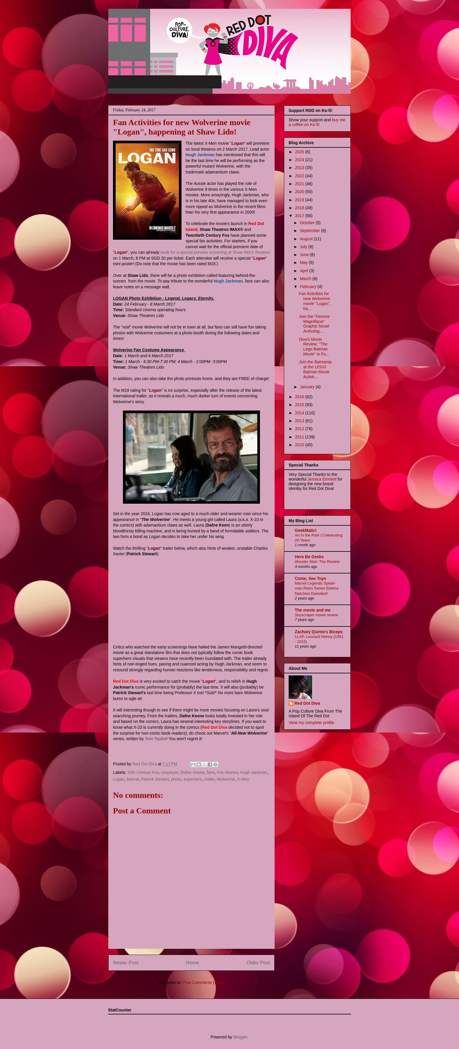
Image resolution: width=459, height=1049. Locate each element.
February (308, 286)
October (308, 222)
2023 (300, 167)
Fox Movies (227, 772)
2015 (300, 404)
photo (176, 779)
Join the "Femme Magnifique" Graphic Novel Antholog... (314, 323)
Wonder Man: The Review (317, 561)
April (304, 270)
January (308, 386)
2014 (300, 413)
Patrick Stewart (155, 779)
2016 (300, 396)
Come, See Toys (310, 578)
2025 (300, 151)
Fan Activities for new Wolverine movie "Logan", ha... (315, 301)
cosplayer (169, 772)
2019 (300, 199)
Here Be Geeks (309, 556)
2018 (300, 207)
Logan (118, 779)
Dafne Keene (193, 772)
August (307, 238)
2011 (300, 437)
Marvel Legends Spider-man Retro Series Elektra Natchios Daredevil (316, 588)
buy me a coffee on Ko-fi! (317, 122)
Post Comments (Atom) (204, 982)
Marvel (133, 779)
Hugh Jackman (253, 772)
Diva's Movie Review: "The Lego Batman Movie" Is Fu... (314, 346)
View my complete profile (311, 722)
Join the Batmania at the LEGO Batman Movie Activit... (315, 369)
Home (192, 962)
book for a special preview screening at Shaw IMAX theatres (215, 252)
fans (211, 772)
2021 (300, 183)
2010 (300, 444)
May (304, 262)
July (304, 246)
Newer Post (125, 962)
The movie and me (312, 610)
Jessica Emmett (322, 479)
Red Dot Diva (307, 703)
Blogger (240, 1037)
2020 (300, 191)
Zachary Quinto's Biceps (319, 631)
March (306, 278)
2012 (300, 428)
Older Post (258, 962)
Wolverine (226, 779)
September (310, 230)
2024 (300, 159)
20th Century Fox (143, 772)
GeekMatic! (306, 530)
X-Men (243, 779)
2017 (300, 215)
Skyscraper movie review (316, 615)
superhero (193, 779)
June (305, 254)
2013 (300, 420)
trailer (209, 779)
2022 (300, 175)
